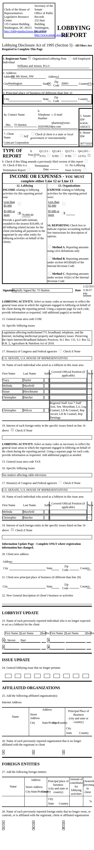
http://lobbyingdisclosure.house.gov (25, 31)
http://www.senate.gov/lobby (51, 35)
